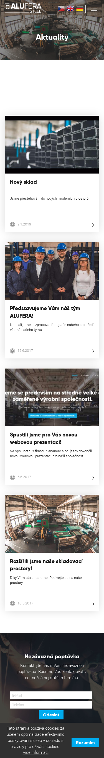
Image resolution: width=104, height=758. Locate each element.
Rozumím (85, 743)
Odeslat (51, 715)
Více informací (36, 752)
